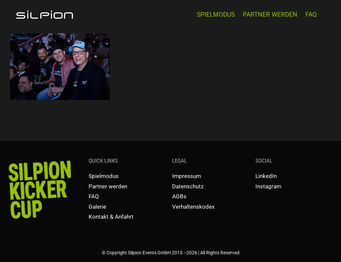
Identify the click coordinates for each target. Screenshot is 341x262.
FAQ (94, 196)
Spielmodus (104, 176)
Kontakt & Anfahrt (111, 216)
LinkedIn (266, 176)
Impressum (186, 176)
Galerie (97, 206)
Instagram (268, 186)
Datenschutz (187, 186)
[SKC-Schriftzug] (38, 159)
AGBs (179, 196)
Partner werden (108, 186)
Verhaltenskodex (193, 206)
